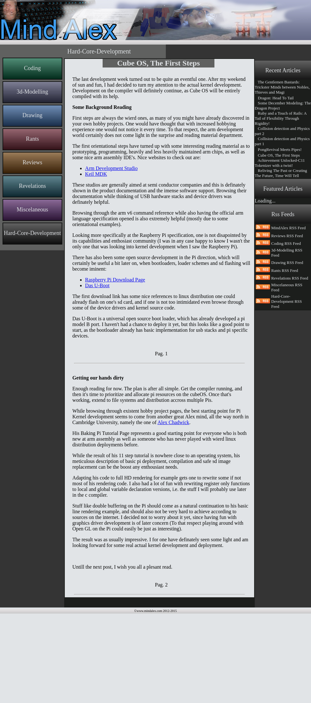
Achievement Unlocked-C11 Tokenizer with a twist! (280, 163)
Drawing (32, 115)
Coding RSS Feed (286, 327)
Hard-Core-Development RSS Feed (286, 385)
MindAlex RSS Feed (288, 311)
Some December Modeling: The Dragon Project (283, 105)
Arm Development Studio (111, 168)
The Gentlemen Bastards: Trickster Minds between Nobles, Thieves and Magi (282, 87)
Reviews (32, 162)
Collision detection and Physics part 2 (282, 131)
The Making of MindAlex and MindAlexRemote (281, 228)
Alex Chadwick (173, 422)
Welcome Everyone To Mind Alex (280, 275)
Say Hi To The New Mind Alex (282, 252)
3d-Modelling (32, 92)
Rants (32, 139)
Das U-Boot (97, 285)
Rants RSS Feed (284, 354)
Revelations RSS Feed (289, 362)
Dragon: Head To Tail (274, 98)
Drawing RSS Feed (287, 346)
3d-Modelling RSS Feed (286, 337)
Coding (32, 68)
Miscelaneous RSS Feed (286, 371)
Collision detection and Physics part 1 (282, 141)
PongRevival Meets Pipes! (278, 149)
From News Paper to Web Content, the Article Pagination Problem (280, 215)
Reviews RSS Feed (287, 319)
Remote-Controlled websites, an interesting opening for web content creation (283, 241)
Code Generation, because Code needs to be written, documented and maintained (283, 262)
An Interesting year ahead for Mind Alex (280, 203)
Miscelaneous (32, 209)
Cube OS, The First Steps (277, 155)
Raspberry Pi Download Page (115, 279)
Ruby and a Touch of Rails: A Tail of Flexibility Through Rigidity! (281, 118)
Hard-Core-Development (32, 233)
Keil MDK (96, 174)
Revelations (32, 186)
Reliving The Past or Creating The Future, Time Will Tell (281, 173)
